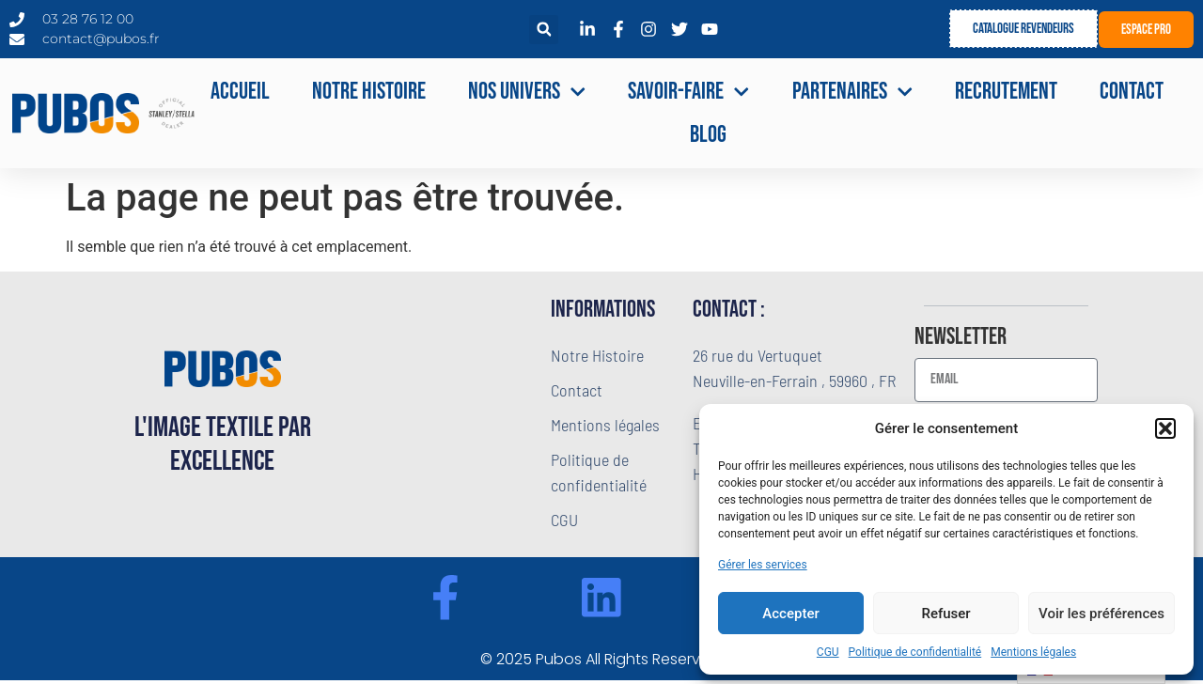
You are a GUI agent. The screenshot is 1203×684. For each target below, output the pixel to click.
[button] (1165, 428)
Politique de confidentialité (915, 652)
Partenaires (853, 92)
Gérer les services (762, 564)
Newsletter (960, 338)
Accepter (790, 613)
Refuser (945, 613)
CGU (828, 652)
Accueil (240, 91)
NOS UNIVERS (527, 92)
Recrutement (1006, 91)
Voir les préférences (1101, 613)
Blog (708, 134)
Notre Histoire (369, 91)
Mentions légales (1033, 652)
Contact (1132, 91)
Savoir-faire (689, 92)
